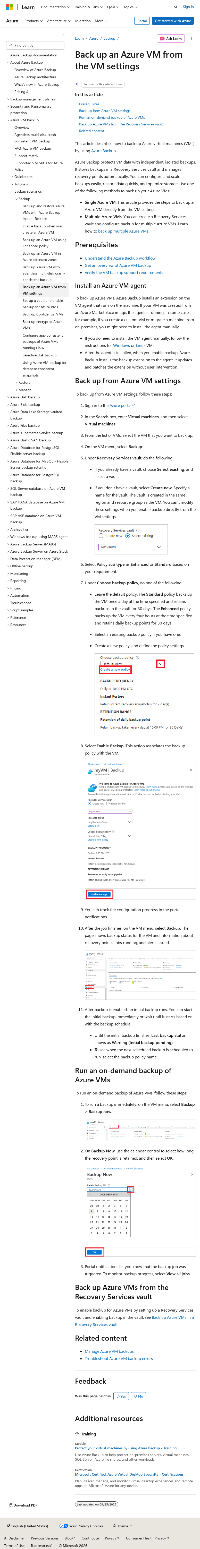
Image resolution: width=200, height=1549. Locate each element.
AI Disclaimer (14, 1538)
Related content (91, 130)
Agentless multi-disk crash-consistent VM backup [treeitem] (35, 137)
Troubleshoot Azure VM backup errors (119, 1358)
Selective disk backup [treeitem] (39, 355)
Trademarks (40, 1545)
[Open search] (176, 7)
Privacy (110, 1538)
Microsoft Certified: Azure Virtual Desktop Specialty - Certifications (129, 1474)
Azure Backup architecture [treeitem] (35, 76)
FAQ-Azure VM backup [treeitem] (32, 148)
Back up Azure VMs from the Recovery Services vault (121, 124)
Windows (121, 345)
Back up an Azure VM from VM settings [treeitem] (44, 290)
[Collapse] (63, 34)
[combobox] (35, 45)
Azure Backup (103, 150)
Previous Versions (45, 1538)
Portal (142, 20)
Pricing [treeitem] (19, 91)
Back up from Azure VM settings (104, 110)
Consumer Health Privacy (146, 1538)
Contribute (90, 1538)
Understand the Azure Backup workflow (120, 258)
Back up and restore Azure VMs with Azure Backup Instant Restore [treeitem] (43, 212)
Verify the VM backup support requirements (124, 272)
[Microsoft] (9, 7)
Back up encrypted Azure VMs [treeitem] (42, 324)
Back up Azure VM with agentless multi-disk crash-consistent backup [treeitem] (44, 273)
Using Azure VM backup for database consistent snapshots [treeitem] (44, 369)
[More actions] (191, 39)
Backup (109, 38)
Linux (140, 345)
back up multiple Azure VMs (123, 231)
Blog (68, 1538)
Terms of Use (14, 1545)
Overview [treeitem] (21, 127)
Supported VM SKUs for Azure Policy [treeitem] (38, 166)
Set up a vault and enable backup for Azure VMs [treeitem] (43, 303)
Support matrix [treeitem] (26, 155)
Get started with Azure (173, 20)
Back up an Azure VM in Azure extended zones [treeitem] (42, 256)
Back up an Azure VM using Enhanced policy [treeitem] (44, 243)
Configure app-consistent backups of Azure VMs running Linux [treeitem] (43, 341)
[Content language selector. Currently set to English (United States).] (27, 1526)
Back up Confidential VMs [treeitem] (43, 314)
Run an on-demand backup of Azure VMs (112, 117)
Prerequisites (89, 103)
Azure (93, 38)
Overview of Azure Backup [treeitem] (35, 69)
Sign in (188, 6)
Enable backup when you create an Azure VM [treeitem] (42, 229)
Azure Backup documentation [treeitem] (33, 55)
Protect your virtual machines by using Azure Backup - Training (126, 1448)
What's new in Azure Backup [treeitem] (36, 84)
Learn (79, 38)
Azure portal (120, 405)
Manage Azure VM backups (109, 1351)
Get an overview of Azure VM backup (118, 265)
